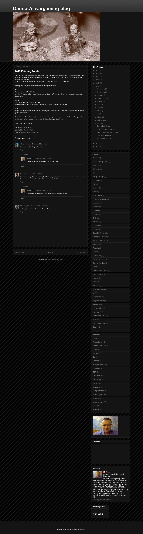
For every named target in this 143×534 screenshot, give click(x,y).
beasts (95, 192)
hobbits (95, 278)
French (95, 252)
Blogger (82, 529)
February (100, 120)
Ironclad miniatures (100, 289)
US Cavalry (97, 379)
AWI (94, 184)
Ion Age (96, 286)
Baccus (95, 188)
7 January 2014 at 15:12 (39, 206)
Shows (95, 361)
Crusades (96, 225)
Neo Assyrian (97, 308)
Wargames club (98, 391)
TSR (94, 372)
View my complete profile (102, 500)
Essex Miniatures (99, 240)
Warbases (96, 387)
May (99, 111)
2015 (97, 83)
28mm (95, 165)
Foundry (96, 248)
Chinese (96, 210)
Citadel (95, 214)
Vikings (95, 383)
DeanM (22, 174)
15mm (95, 158)
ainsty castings (98, 177)
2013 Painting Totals (27, 130)
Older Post (81, 252)
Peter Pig (96, 334)
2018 (97, 74)
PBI (94, 331)
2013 (97, 143)
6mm (95, 173)
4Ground (96, 169)
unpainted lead (98, 376)
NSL (94, 319)
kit (94, 293)
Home (50, 252)
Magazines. (97, 297)
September (101, 98)
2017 (97, 77)
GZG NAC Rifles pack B (105, 135)
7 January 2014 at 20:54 (43, 190)
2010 (97, 146)
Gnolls (95, 267)
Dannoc (29, 158)
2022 (97, 70)
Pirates (95, 338)
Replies (25, 154)
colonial (95, 222)
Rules (95, 349)
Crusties (96, 229)
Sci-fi (95, 357)
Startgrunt (96, 368)
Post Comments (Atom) (55, 260)
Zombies (96, 409)
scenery (96, 353)
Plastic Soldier (98, 342)
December (101, 89)
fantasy (95, 244)
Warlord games (98, 394)
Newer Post (19, 252)
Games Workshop (99, 259)
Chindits (96, 207)
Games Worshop (99, 263)
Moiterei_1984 (25, 206)
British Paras (97, 195)
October (100, 95)
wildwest (96, 398)
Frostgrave (97, 256)
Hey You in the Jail (99, 274)
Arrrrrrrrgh (96, 180)
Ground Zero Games (100, 271)
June (99, 108)
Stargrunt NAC (98, 364)
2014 (97, 86)
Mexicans (96, 304)
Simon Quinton (26, 144)
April (99, 114)
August (100, 101)
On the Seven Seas (100, 323)
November (101, 92)
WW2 (95, 406)
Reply (22, 150)
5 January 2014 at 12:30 (40, 144)
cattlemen (96, 203)
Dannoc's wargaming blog (41, 8)
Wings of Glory (98, 402)
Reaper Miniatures (99, 346)
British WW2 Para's (100, 199)
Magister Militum (99, 301)
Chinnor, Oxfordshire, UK (29, 132)
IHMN (95, 282)
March (99, 117)
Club (94, 218)
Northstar (96, 312)
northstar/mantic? (99, 316)
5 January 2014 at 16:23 (34, 174)
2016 (97, 80)
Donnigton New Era (100, 237)
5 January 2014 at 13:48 (43, 158)
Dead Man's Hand (99, 233)
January (100, 123)
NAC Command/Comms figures (108, 132)
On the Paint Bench (104, 126)
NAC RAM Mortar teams (105, 129)
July (99, 104)
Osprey (95, 327)
